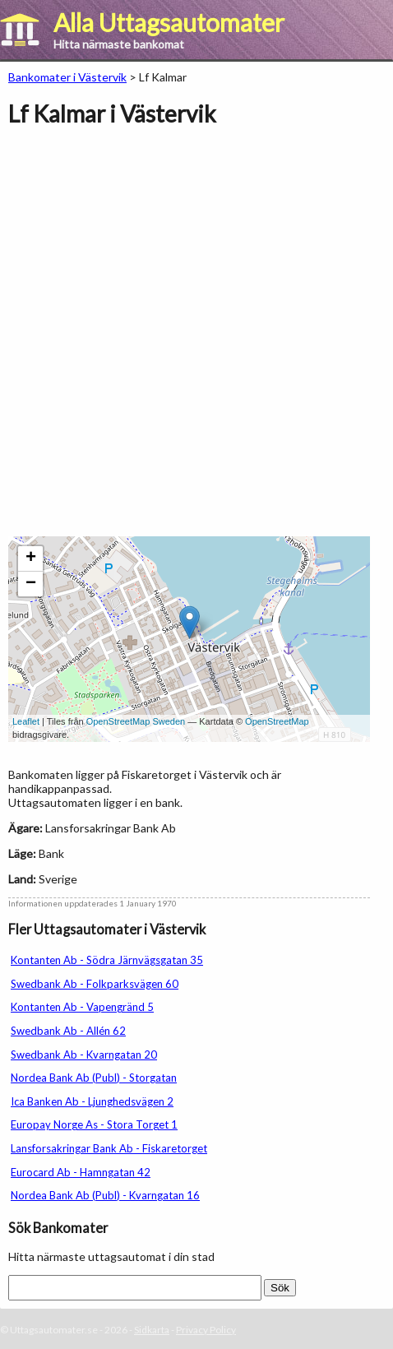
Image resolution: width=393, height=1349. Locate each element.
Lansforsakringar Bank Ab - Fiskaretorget (109, 1148)
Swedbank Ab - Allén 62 (68, 1030)
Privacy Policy (206, 1330)
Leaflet (25, 721)
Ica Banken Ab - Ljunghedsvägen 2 (92, 1101)
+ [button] (30, 558)
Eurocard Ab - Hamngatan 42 (80, 1172)
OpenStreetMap (277, 721)
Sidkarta (151, 1330)
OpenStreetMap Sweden (135, 721)
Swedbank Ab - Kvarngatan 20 (84, 1054)
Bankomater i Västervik (67, 77)
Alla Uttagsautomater (168, 22)
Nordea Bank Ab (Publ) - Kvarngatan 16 (105, 1195)
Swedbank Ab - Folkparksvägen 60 (94, 983)
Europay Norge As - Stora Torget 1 (94, 1124)
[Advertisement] (196, 339)
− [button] (30, 584)
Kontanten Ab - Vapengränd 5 (82, 1006)
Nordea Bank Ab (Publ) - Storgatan (94, 1077)
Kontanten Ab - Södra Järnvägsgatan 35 (107, 960)
